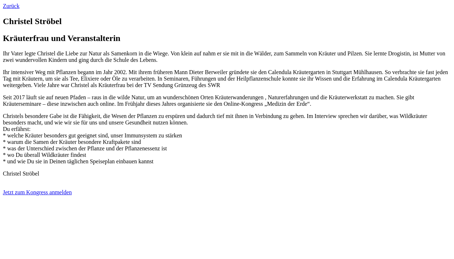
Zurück (11, 6)
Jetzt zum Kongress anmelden (37, 192)
